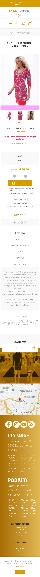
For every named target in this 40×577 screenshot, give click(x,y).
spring (6, 323)
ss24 (9, 325)
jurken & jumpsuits (21, 325)
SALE (20, 107)
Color (20, 160)
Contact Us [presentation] (20, 264)
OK (20, 572)
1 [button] (19, 122)
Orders (20, 551)
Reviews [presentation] (20, 258)
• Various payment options (20, 2)
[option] (9, 115)
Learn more (20, 566)
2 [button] (21, 122)
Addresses (20, 548)
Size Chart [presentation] (20, 252)
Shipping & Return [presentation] (20, 246)
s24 (31, 323)
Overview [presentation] (20, 233)
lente (33, 321)
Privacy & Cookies (20, 532)
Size (19, 156)
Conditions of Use (20, 527)
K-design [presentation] (20, 239)
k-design (5, 321)
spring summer (19, 323)
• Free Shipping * (20, 4)
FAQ (20, 535)
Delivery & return (20, 530)
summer (15, 321)
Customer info (20, 546)
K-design (22, 131)
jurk (25, 321)
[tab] (20, 233)
